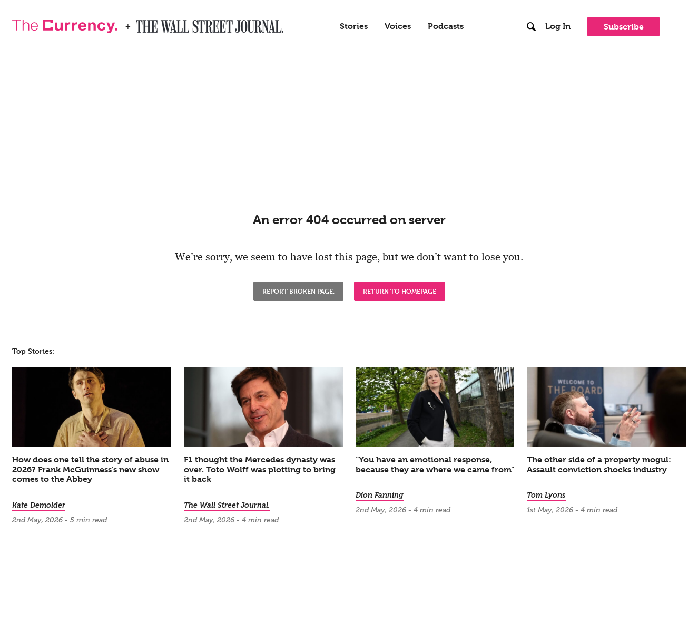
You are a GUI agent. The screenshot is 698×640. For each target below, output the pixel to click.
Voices (398, 26)
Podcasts (446, 26)
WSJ (145, 23)
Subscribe (624, 27)
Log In (558, 26)
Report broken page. (298, 291)
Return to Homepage (399, 291)
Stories (354, 26)
